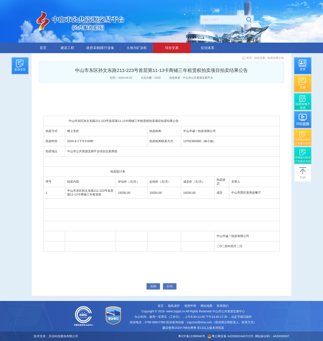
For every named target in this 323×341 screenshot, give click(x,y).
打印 (170, 286)
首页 (43, 48)
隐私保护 (174, 305)
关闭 (153, 286)
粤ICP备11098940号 (191, 336)
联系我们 (223, 305)
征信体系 (207, 48)
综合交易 (172, 48)
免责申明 (190, 305)
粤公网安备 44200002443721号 (231, 336)
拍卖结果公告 (275, 57)
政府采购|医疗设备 (100, 48)
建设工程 (67, 48)
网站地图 (206, 305)
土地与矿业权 (136, 48)
